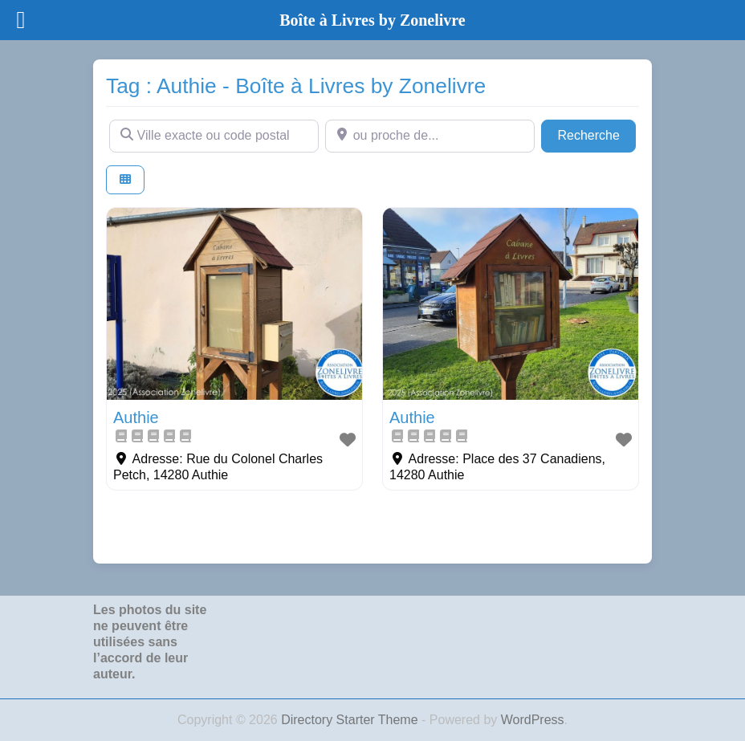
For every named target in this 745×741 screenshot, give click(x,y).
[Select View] (125, 180)
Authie (136, 417)
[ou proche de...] (430, 136)
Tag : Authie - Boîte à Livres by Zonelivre (296, 86)
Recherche (596, 133)
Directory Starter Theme (351, 720)
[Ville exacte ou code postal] (214, 136)
